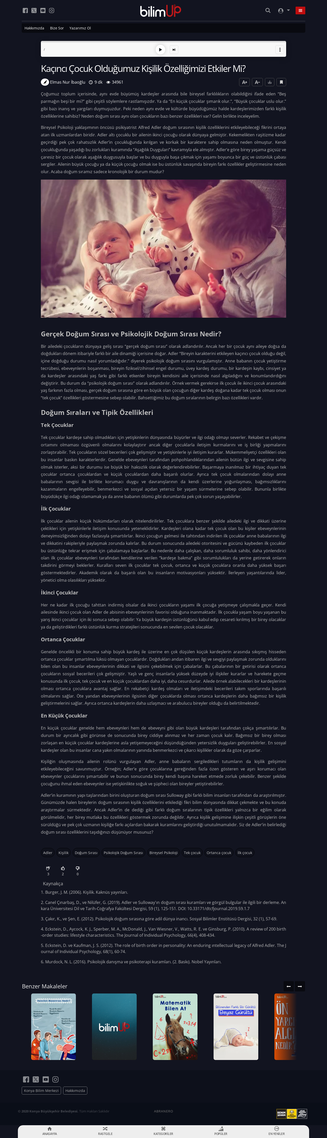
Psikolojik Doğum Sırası (123, 852)
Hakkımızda (34, 28)
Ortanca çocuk (219, 852)
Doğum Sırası (86, 852)
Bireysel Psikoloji (163, 852)
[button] (279, 49)
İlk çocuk (245, 852)
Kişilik (63, 852)
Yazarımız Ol (80, 28)
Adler (47, 852)
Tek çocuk (192, 852)
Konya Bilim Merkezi (41, 1090)
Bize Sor (57, 28)
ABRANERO (163, 1111)
